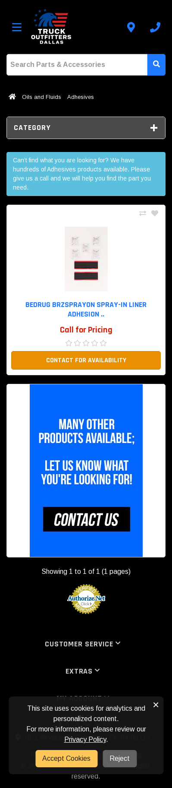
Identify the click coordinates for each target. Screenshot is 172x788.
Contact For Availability (86, 360)
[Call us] (155, 27)
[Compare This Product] (143, 213)
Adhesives (80, 97)
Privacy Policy (85, 739)
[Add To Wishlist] (155, 213)
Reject (119, 758)
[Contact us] (131, 27)
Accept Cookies (66, 758)
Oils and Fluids (41, 97)
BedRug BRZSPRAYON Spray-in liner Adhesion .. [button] (86, 309)
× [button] (156, 704)
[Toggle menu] (16, 27)
